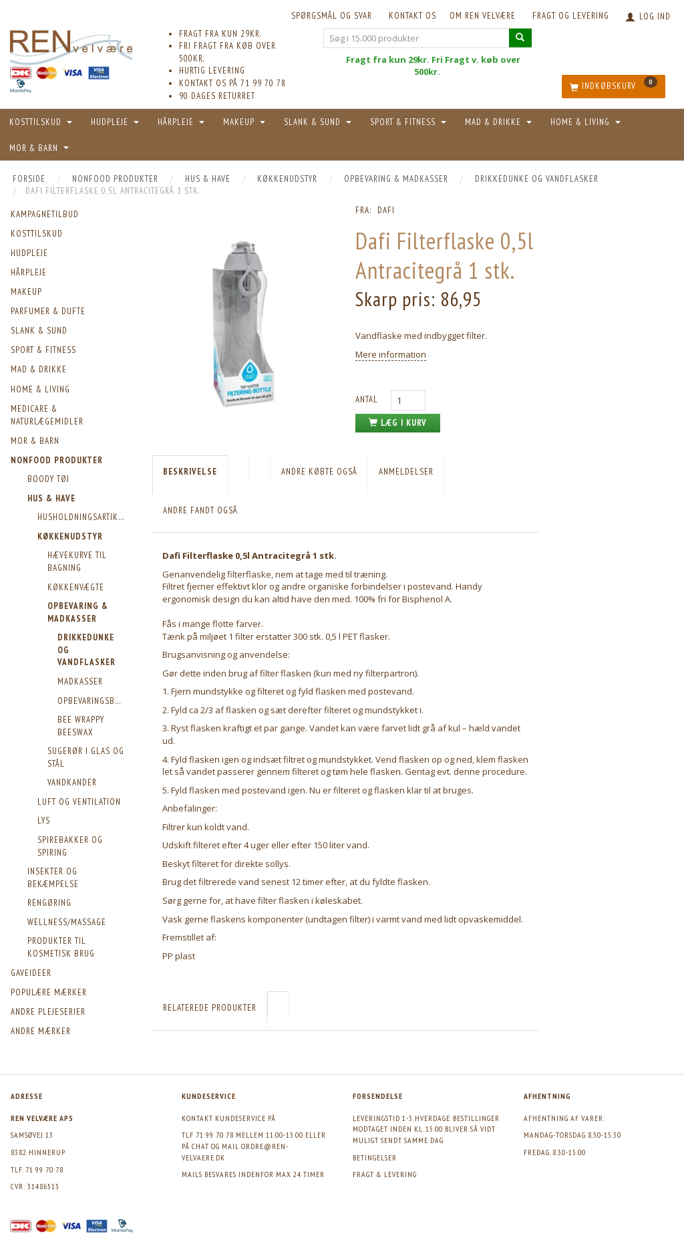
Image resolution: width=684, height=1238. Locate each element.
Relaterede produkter (209, 1007)
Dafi (386, 210)
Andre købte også (319, 471)
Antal (368, 399)
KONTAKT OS (412, 15)
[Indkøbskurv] (613, 86)
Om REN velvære (483, 15)
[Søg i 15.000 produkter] (520, 37)
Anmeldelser (406, 471)
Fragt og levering (570, 15)
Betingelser (375, 1157)
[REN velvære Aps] (71, 45)
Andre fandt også (200, 510)
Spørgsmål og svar (331, 15)
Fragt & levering (385, 1174)
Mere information (390, 354)
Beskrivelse (190, 471)
